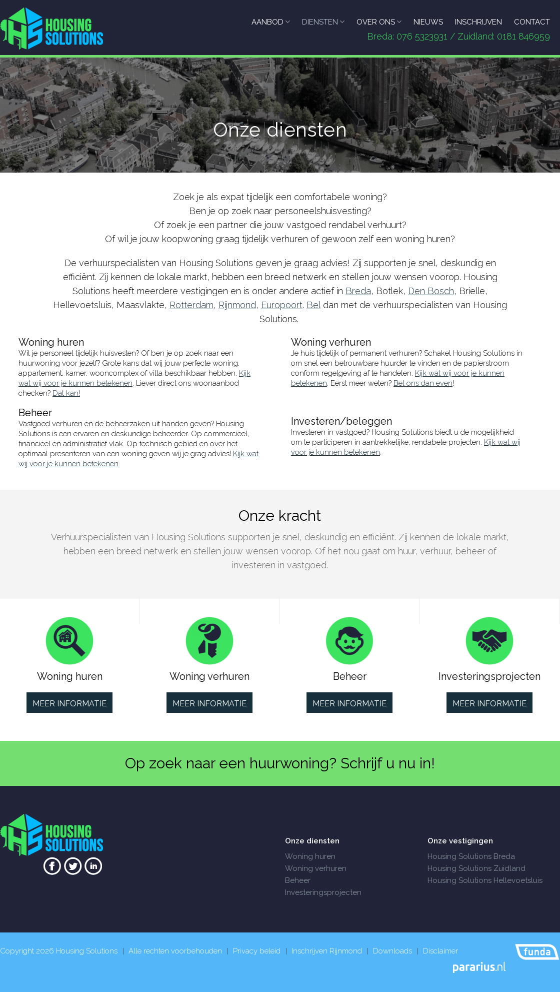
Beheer (297, 880)
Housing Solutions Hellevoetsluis (485, 880)
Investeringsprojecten (323, 892)
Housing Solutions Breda (471, 856)
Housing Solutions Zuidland (477, 868)
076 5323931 (422, 36)
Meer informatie (69, 703)
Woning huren (310, 856)
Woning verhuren (315, 868)
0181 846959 (523, 36)
